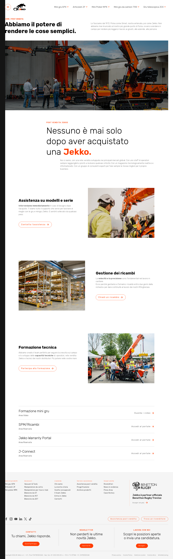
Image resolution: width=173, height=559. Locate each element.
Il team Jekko (59, 492)
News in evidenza (111, 487)
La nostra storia (61, 487)
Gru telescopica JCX (154, 7)
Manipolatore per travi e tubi (36, 489)
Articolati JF (80, 7)
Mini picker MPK (11, 489)
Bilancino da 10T (30, 495)
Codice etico (151, 555)
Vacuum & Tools (30, 484)
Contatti (58, 498)
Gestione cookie (139, 555)
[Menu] (8, 7)
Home (7, 19)
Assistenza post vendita (87, 484)
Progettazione (83, 487)
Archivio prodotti (84, 489)
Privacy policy (116, 555)
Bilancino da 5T (30, 492)
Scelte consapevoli (62, 489)
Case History (109, 492)
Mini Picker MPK (101, 7)
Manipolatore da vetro (33, 487)
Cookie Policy (127, 555)
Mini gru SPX (61, 7)
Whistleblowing (163, 555)
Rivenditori (108, 484)
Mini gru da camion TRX (127, 7)
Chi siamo (58, 484)
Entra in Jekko (60, 495)
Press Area (108, 489)
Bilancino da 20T (31, 498)
